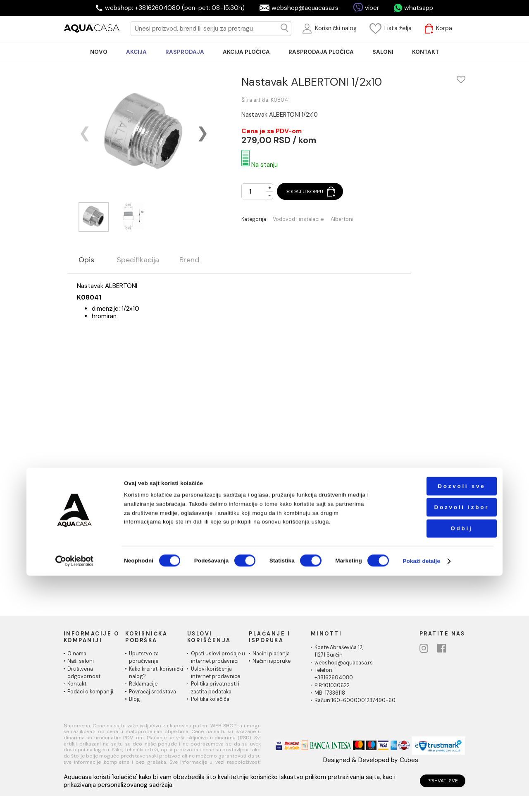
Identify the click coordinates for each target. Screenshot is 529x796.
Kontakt (76, 684)
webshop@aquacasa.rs (305, 8)
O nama (76, 653)
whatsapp (418, 8)
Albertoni (342, 219)
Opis (86, 260)
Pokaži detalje (421, 781)
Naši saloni (80, 661)
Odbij (440, 749)
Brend (189, 260)
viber (372, 8)
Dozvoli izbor (440, 727)
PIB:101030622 (332, 685)
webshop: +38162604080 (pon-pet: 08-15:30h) (175, 8)
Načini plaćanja (271, 653)
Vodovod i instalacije (298, 219)
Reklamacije (143, 684)
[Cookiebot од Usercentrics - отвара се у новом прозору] (74, 781)
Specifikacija (138, 260)
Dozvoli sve (440, 706)
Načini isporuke (272, 661)
